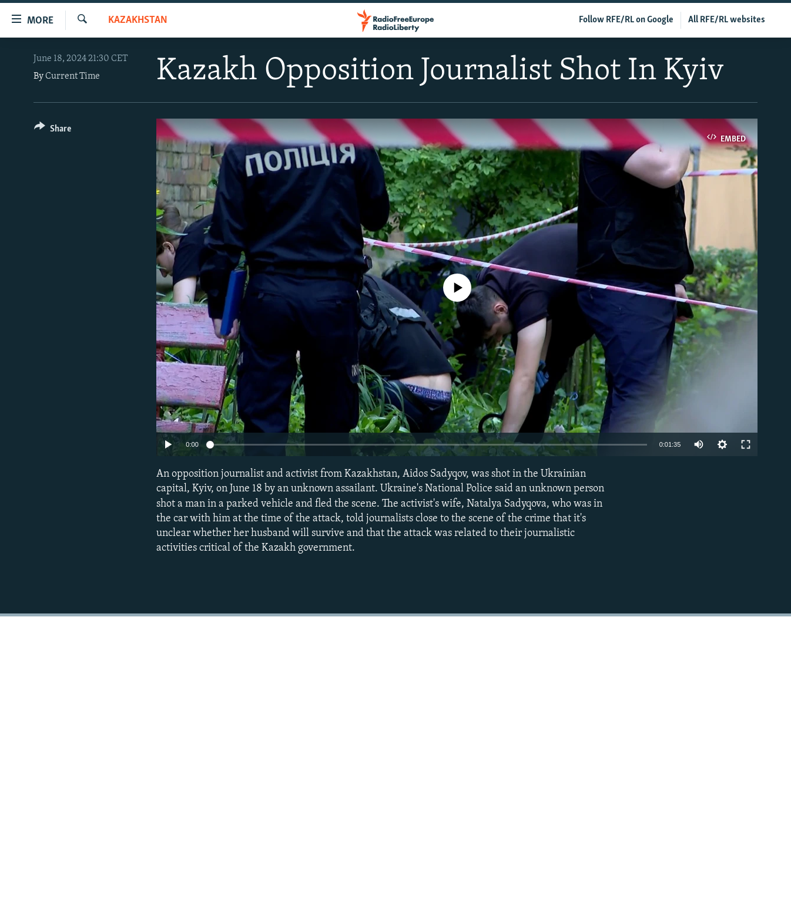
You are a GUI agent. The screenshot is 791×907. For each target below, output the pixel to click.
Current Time (72, 76)
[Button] (52, 131)
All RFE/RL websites (726, 20)
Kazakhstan (137, 20)
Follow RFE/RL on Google (626, 20)
